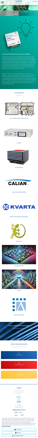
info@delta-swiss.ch (19, 407)
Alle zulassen (19, 429)
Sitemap (18, 400)
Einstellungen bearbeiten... (19, 435)
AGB (19, 399)
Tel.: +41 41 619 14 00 (19, 406)
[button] (2, 2)
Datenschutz (18, 397)
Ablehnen (19, 432)
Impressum (18, 396)
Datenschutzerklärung (6, 426)
